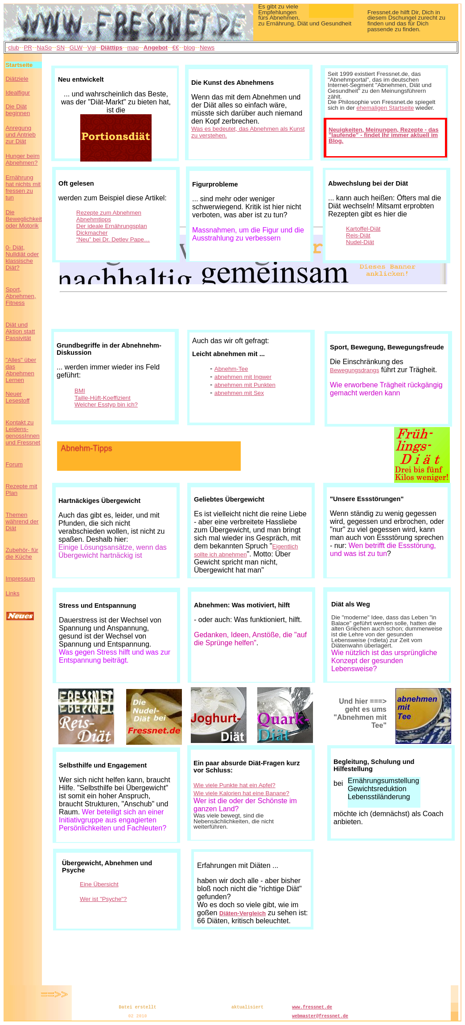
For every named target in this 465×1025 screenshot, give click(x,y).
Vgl (91, 47)
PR (28, 47)
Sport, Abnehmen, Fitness (20, 296)
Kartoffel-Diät (363, 228)
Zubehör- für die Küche (21, 553)
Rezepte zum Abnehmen (108, 212)
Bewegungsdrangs (354, 370)
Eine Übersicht (99, 884)
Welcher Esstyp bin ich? (106, 404)
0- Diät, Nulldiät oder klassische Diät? (22, 257)
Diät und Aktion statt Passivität (20, 331)
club (13, 47)
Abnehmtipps (93, 219)
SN (61, 47)
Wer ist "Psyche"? (103, 899)
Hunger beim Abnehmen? (22, 159)
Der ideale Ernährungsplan (111, 226)
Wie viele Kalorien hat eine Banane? (241, 793)
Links (12, 593)
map (133, 47)
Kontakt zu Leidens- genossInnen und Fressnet (22, 432)
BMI (79, 390)
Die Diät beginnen (17, 109)
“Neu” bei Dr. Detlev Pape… (113, 239)
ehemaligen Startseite (385, 107)
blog (189, 47)
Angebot (156, 47)
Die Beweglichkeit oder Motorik (23, 219)
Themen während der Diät (21, 521)
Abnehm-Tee (231, 368)
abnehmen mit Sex (239, 393)
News (207, 47)
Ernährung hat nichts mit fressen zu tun (23, 187)
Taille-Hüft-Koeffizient (102, 397)
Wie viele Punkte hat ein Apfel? (234, 785)
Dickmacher (91, 232)
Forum (14, 464)
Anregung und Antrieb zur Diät (20, 134)
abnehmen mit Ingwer (243, 376)
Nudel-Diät (360, 242)
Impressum (20, 578)
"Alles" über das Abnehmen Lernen (20, 370)
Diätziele (16, 78)
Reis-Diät (358, 235)
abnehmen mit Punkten (245, 385)
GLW (76, 47)
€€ (176, 47)
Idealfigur (17, 92)
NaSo (44, 47)
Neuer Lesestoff (17, 397)
